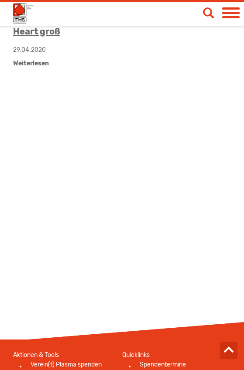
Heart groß (36, 31)
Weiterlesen (31, 63)
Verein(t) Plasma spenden (66, 364)
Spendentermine (163, 364)
